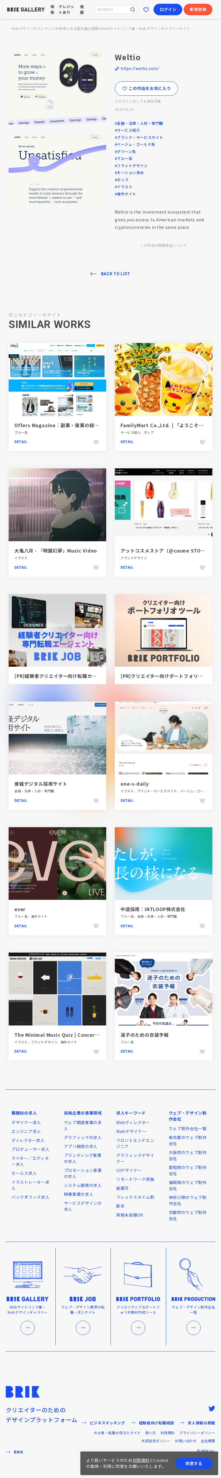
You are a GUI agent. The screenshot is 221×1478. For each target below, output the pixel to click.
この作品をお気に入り (146, 88)
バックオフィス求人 (30, 1197)
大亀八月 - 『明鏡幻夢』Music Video (55, 550)
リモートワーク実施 (135, 1179)
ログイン (168, 9)
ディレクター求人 (28, 1140)
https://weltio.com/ (140, 68)
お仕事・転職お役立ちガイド (117, 1432)
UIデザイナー (129, 1170)
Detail (21, 442)
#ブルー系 (123, 158)
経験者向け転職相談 (152, 1423)
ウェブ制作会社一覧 (188, 1128)
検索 (53, 9)
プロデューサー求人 (30, 1149)
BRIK (15, 1452)
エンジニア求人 (26, 1131)
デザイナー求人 (26, 1122)
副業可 (122, 1188)
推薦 (82, 9)
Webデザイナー (131, 1131)
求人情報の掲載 (197, 1423)
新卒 (120, 1206)
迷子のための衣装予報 (145, 1034)
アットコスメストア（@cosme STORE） (166, 550)
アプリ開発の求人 (81, 1146)
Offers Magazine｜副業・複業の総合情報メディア (71, 425)
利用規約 (167, 1432)
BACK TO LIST (115, 274)
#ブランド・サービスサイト (139, 137)
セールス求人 (24, 1173)
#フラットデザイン (131, 165)
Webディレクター (133, 1122)
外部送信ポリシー (155, 1440)
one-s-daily (135, 783)
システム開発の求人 (83, 1185)
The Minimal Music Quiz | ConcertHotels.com (70, 1034)
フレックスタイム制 (135, 1197)
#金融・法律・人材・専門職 (139, 123)
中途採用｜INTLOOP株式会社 (153, 909)
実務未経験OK (129, 1215)
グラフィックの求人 (83, 1137)
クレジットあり (66, 9)
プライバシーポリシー (197, 1432)
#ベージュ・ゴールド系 (135, 144)
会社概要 (208, 1440)
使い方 (150, 1432)
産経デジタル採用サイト (40, 783)
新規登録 (198, 9)
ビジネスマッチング (103, 1423)
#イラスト (123, 186)
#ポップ (122, 179)
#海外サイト (125, 194)
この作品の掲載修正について (163, 245)
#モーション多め (129, 172)
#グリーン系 (125, 151)
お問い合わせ (186, 1440)
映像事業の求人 (79, 1194)
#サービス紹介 (127, 130)
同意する (193, 1463)
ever (20, 909)
